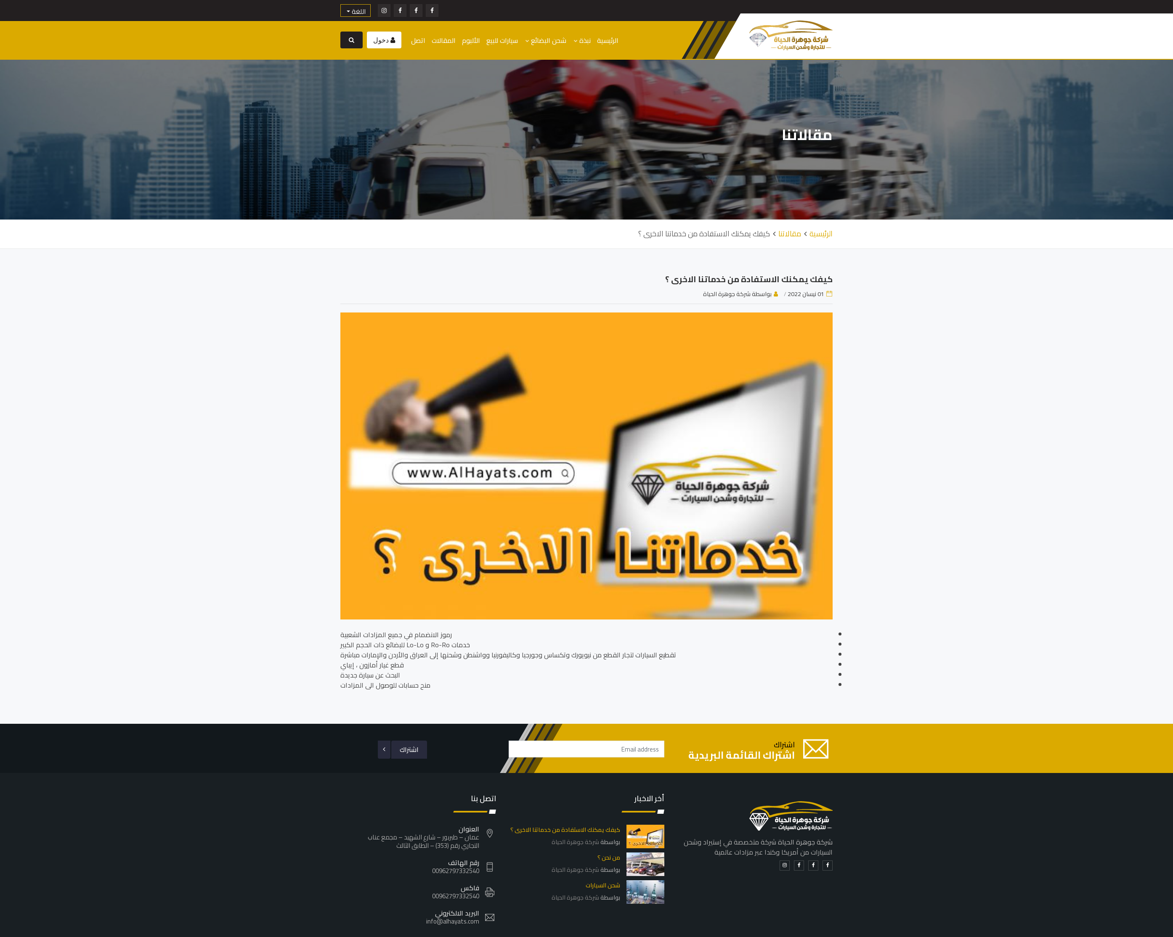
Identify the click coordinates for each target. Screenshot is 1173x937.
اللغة (358, 11)
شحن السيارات (603, 884)
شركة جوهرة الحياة (575, 841)
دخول (381, 40)
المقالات (444, 40)
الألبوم (471, 40)
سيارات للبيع (502, 40)
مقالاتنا (789, 233)
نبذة (582, 40)
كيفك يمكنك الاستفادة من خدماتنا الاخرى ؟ (749, 278)
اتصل (418, 40)
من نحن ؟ (608, 856)
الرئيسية (607, 40)
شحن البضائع (545, 40)
